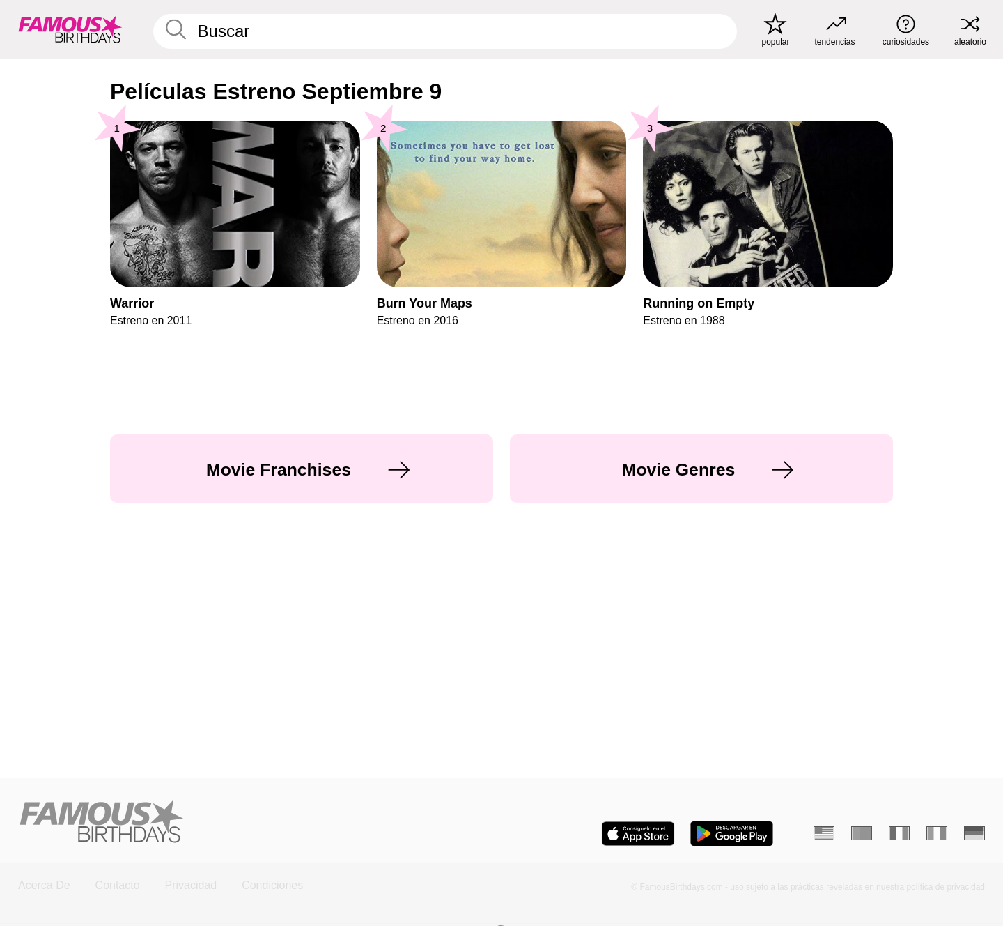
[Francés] (899, 833)
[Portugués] (861, 833)
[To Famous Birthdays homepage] (70, 29)
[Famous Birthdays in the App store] (638, 833)
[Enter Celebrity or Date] (445, 31)
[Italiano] (936, 833)
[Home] (255, 822)
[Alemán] (974, 833)
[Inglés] (824, 833)
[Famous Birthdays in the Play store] (731, 833)
